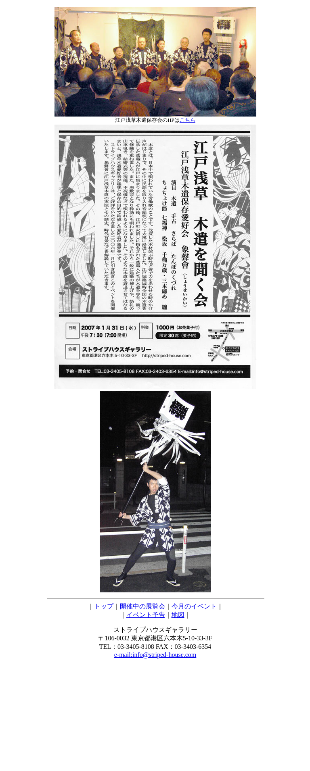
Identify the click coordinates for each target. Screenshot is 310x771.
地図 (178, 614)
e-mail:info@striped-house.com (155, 654)
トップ (103, 606)
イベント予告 (145, 614)
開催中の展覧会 (142, 606)
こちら (187, 120)
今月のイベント (194, 606)
